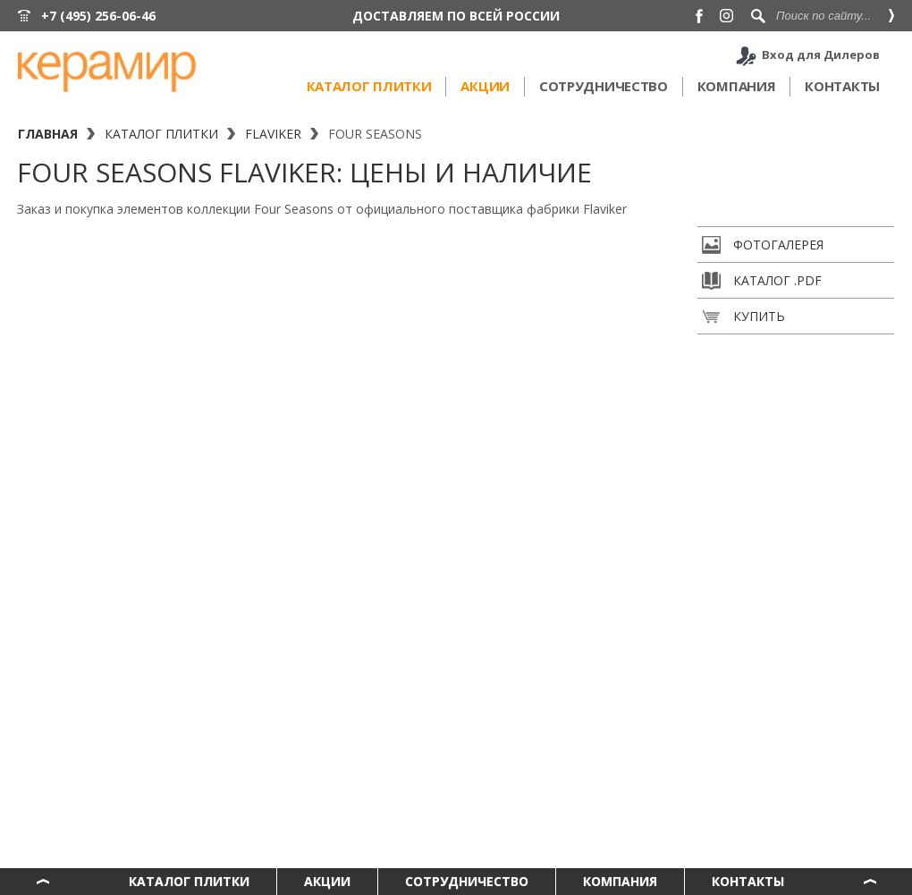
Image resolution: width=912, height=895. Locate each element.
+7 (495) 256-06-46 (98, 15)
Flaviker (273, 133)
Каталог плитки (369, 86)
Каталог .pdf (762, 281)
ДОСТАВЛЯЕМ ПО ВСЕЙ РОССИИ (456, 15)
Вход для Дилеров (821, 54)
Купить (743, 316)
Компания (736, 86)
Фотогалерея (762, 245)
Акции (485, 86)
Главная (48, 133)
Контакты (842, 86)
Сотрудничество (603, 86)
